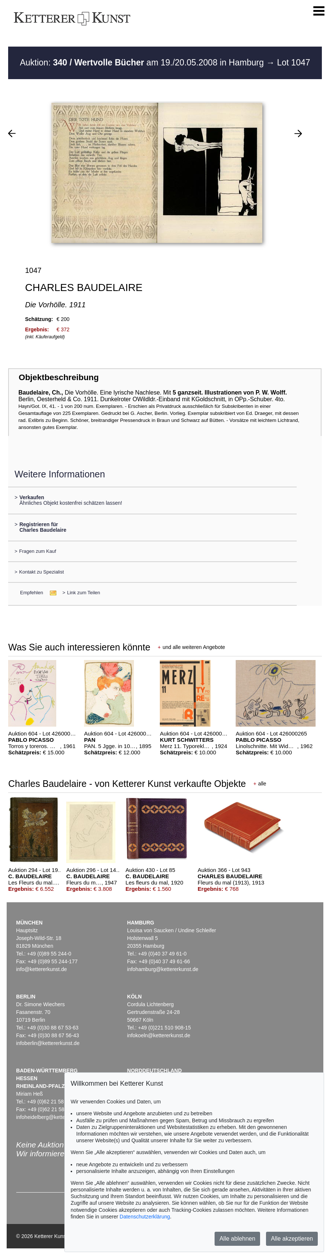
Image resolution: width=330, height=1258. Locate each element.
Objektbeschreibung (58, 377)
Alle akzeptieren (292, 1238)
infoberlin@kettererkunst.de (48, 1043)
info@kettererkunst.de (41, 969)
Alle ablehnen (237, 1238)
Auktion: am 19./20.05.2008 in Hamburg (143, 62)
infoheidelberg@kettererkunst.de (53, 1117)
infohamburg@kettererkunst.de (162, 969)
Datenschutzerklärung (144, 1217)
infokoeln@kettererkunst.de (159, 1035)
